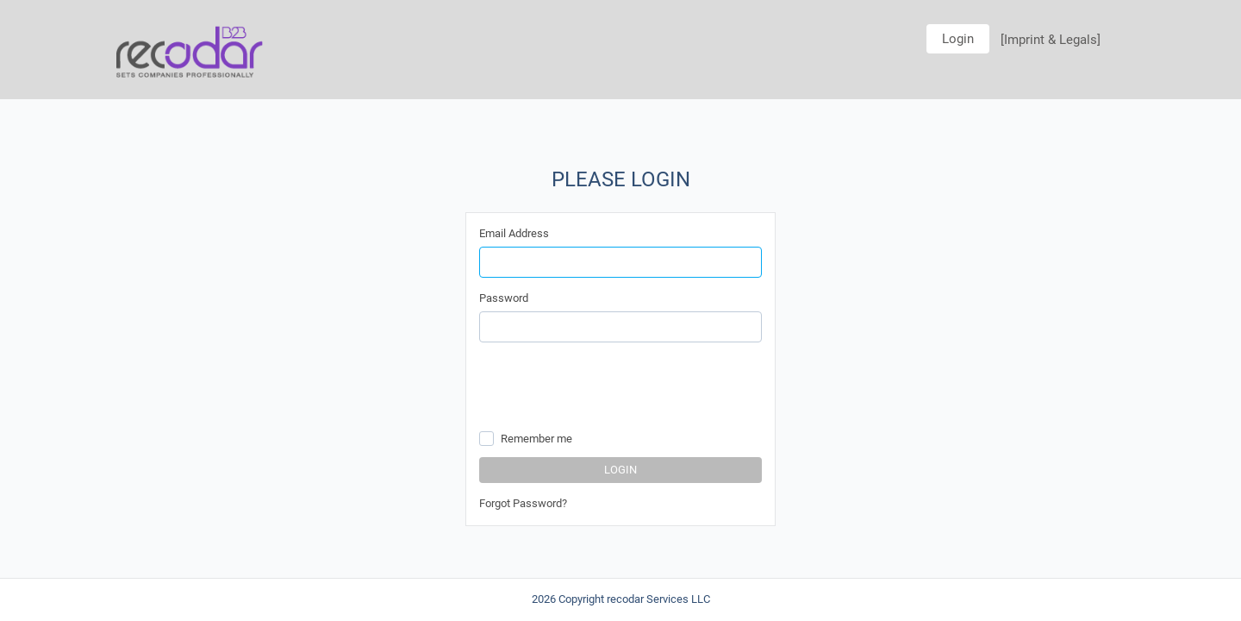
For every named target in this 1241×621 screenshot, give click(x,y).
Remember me (536, 438)
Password (503, 298)
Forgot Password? (523, 503)
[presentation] (610, 389)
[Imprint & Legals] (1051, 39)
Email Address (514, 233)
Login (958, 39)
